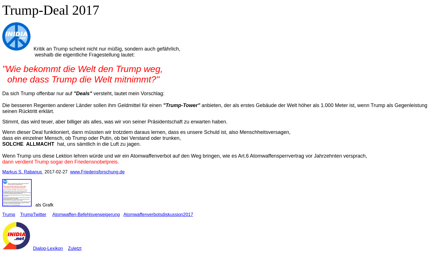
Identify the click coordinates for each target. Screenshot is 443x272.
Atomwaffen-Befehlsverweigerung (86, 214)
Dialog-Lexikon (48, 248)
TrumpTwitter (33, 214)
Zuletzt (75, 248)
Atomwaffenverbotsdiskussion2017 (158, 214)
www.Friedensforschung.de (97, 171)
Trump (8, 214)
